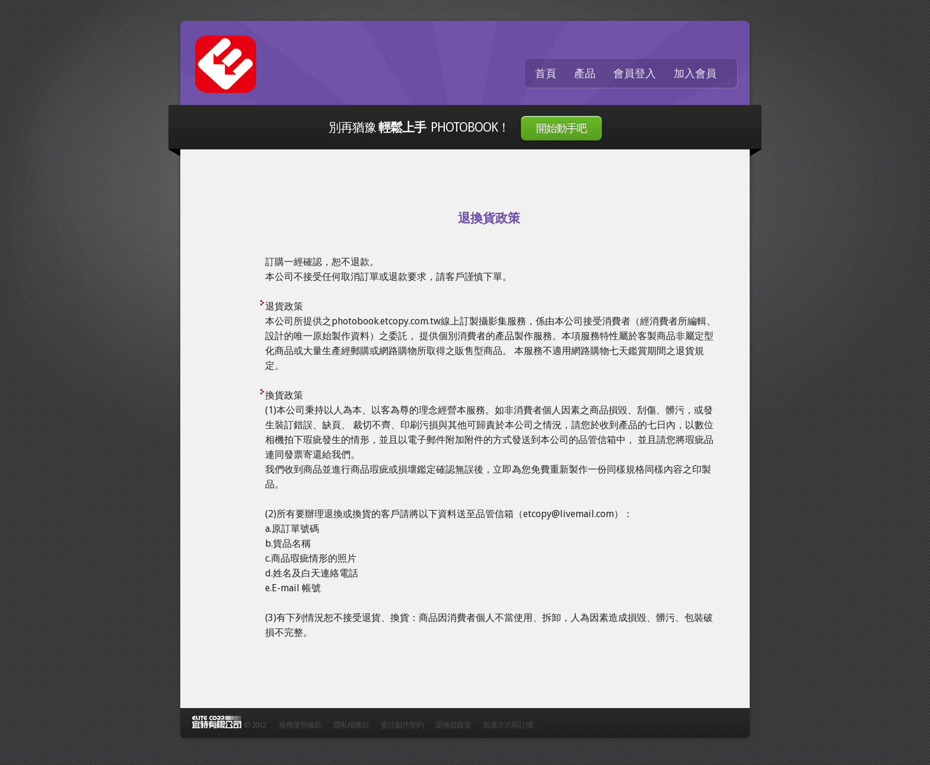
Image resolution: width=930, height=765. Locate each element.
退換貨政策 (453, 725)
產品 (584, 73)
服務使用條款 (300, 725)
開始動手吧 (561, 128)
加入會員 (695, 73)
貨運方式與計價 (508, 725)
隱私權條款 (351, 725)
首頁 (545, 73)
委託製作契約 (402, 725)
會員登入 (634, 73)
